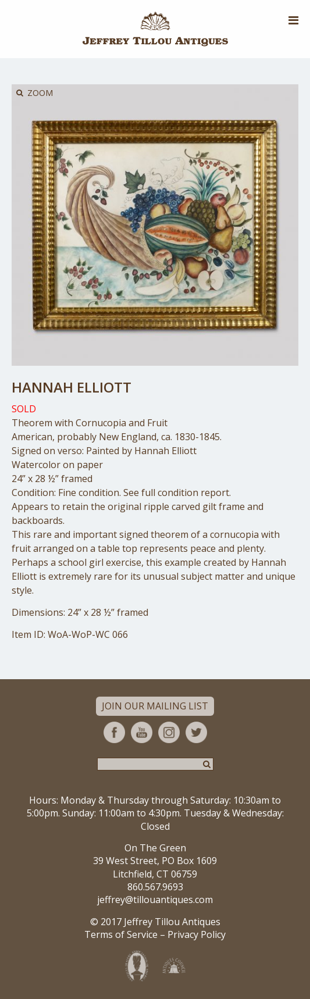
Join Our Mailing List (155, 706)
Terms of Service (121, 934)
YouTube (141, 732)
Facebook (114, 732)
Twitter (196, 732)
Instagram (169, 732)
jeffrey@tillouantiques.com (155, 899)
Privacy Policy (197, 934)
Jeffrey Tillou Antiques (155, 29)
